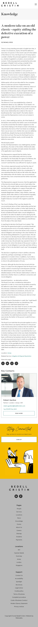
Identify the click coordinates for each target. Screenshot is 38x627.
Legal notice (19, 588)
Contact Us (19, 575)
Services (19, 512)
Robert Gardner (9, 400)
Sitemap (19, 533)
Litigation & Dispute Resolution (21, 356)
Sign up (19, 439)
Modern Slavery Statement (19, 603)
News (19, 518)
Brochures (19, 585)
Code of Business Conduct (19, 600)
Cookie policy (19, 591)
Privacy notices (19, 606)
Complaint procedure (19, 597)
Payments (19, 540)
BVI (19, 550)
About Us (19, 527)
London (19, 562)
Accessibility (19, 578)
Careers (19, 530)
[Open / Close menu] (36, 4)
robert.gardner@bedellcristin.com (14, 406)
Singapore (19, 565)
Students (19, 537)
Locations (19, 515)
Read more (19, 413)
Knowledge (19, 521)
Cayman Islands (19, 553)
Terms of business (19, 594)
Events (19, 524)
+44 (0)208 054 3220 (10, 409)
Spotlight (19, 582)
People (19, 509)
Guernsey (19, 556)
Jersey (9, 353)
